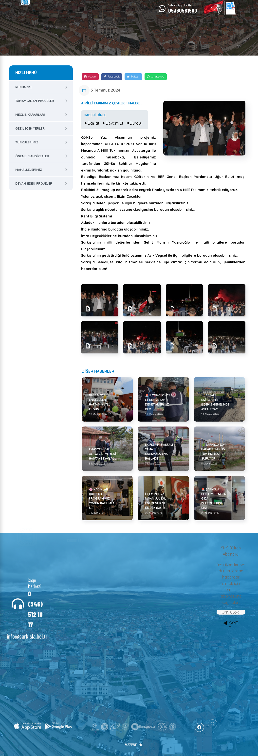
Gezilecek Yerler (30, 128)
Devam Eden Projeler (33, 183)
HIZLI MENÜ (26, 72)
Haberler (110, 547)
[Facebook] (111, 76)
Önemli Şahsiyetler (32, 156)
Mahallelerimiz (28, 170)
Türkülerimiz (26, 142)
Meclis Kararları (30, 114)
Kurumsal (23, 87)
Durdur (134, 123)
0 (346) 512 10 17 (35, 603)
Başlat (91, 123)
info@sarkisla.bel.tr (27, 630)
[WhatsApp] (156, 76)
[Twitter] (133, 76)
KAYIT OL (230, 625)
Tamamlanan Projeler (34, 101)
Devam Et (112, 123)
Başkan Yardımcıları (76, 551)
